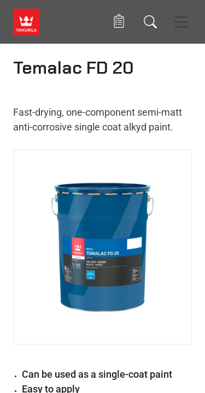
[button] (119, 21)
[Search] (150, 21)
